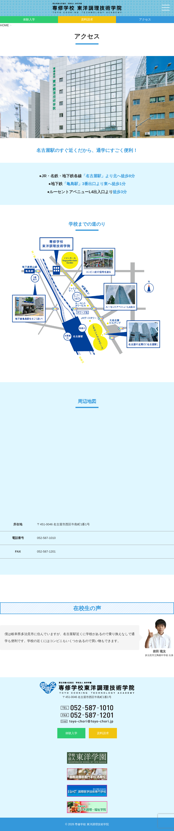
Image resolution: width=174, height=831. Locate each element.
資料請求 (87, 19)
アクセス (145, 19)
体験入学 (29, 19)
